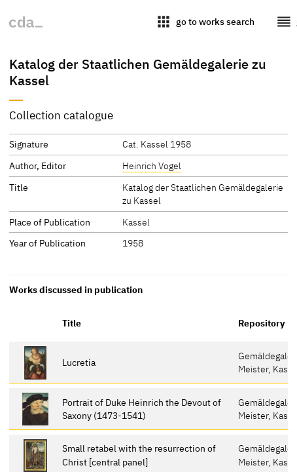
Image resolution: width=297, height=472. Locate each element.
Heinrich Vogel (151, 165)
